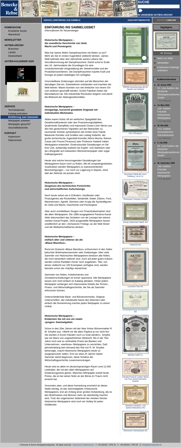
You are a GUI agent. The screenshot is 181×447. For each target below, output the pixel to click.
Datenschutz (88, 445)
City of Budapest (135, 132)
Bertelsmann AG (135, 63)
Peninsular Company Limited (135, 198)
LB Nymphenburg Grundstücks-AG (135, 310)
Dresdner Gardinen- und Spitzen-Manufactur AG (135, 406)
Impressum (77, 445)
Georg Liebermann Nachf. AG (135, 221)
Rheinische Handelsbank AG (135, 430)
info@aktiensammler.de (152, 445)
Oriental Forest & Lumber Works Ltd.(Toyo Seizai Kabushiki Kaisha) (135, 378)
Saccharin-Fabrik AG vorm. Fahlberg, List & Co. (135, 174)
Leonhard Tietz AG (135, 286)
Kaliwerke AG (135, 244)
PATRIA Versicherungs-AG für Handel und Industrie (135, 87)
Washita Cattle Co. (135, 354)
